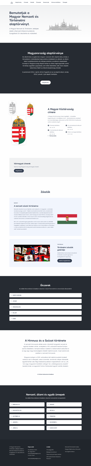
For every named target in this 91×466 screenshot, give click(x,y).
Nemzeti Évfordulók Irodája (72, 447)
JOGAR (15, 301)
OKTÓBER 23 (16, 416)
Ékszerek (40, 2)
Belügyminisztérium (51, 452)
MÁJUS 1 (52, 410)
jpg (50, 127)
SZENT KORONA (17, 295)
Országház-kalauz (70, 451)
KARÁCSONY (53, 428)
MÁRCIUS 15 (16, 404)
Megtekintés (45, 82)
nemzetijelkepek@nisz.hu (34, 458)
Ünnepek (67, 2)
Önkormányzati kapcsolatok (53, 454)
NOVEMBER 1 (53, 422)
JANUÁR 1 (15, 422)
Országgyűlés (50, 449)
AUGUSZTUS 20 (17, 410)
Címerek (26, 2)
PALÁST (15, 312)
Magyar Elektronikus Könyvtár (72, 449)
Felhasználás (52, 135)
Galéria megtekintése (64, 260)
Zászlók (33, 2)
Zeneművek (48, 2)
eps (54, 127)
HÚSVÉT (52, 404)
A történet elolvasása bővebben (45, 374)
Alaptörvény (18, 2)
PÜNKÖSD (52, 416)
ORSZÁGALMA (17, 307)
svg (52, 127)
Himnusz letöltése (57, 2)
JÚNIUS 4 (15, 428)
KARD (14, 318)
